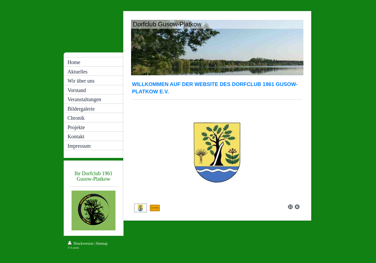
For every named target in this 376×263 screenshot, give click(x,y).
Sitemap (102, 243)
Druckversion (81, 243)
